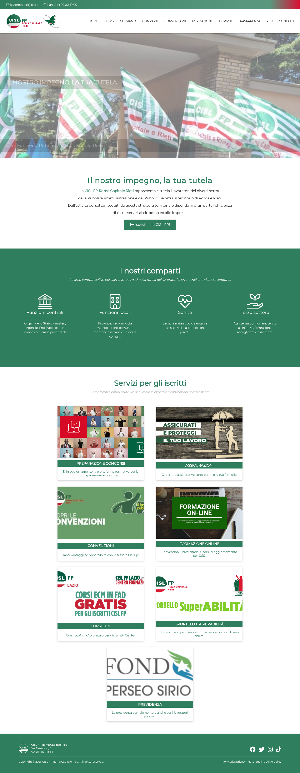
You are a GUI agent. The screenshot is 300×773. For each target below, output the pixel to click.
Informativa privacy (233, 761)
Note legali (255, 761)
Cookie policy (272, 761)
